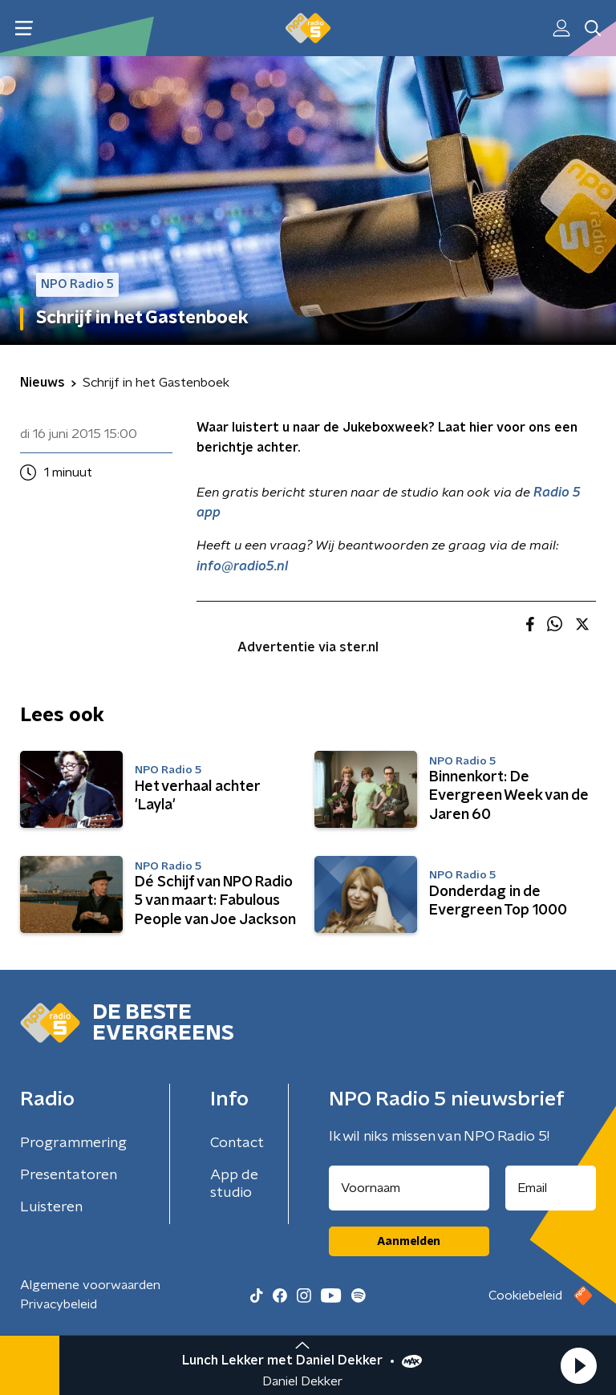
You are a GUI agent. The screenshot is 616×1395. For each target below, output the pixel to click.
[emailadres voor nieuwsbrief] (551, 1188)
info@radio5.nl (242, 566)
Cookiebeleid (525, 1295)
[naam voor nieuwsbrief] (409, 1188)
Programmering (73, 1143)
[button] (578, 1365)
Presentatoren (68, 1175)
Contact (237, 1143)
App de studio (234, 1184)
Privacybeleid (58, 1304)
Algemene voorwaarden (90, 1285)
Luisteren (51, 1207)
